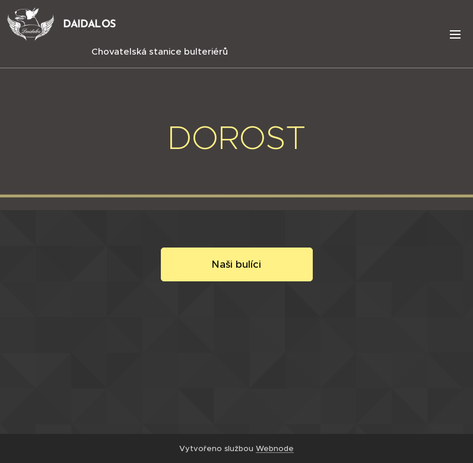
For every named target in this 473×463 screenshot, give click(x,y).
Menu (455, 34)
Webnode (275, 448)
